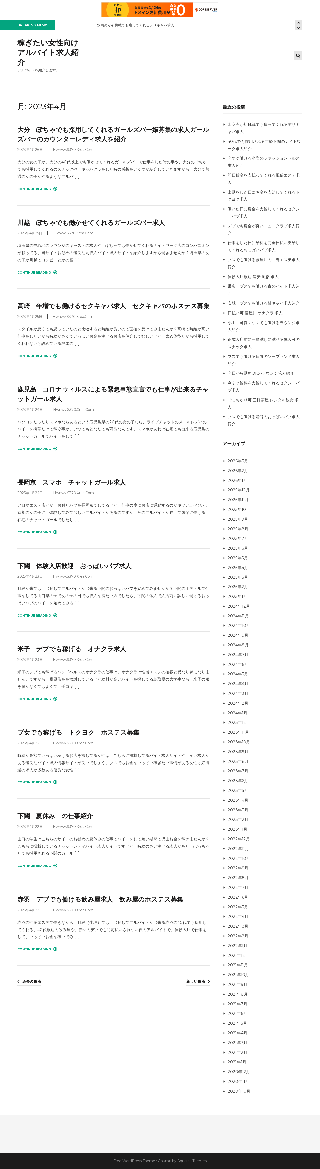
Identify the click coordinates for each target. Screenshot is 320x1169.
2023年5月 (238, 790)
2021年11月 (238, 965)
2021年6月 (237, 1013)
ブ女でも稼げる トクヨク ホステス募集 (79, 732)
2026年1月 (237, 480)
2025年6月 (238, 548)
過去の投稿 (31, 981)
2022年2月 (238, 936)
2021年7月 (238, 1004)
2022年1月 (238, 945)
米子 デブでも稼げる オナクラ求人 (72, 649)
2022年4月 (238, 916)
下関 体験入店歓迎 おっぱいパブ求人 (75, 566)
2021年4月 (238, 1033)
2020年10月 (239, 1091)
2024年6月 (238, 664)
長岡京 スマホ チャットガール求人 (72, 482)
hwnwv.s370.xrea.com (73, 149)
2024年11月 (238, 616)
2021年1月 (237, 1062)
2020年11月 (238, 1081)
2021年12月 (238, 955)
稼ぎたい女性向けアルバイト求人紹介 (48, 52)
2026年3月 (238, 461)
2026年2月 (238, 470)
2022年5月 (238, 907)
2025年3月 (238, 577)
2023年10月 (239, 742)
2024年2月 (238, 703)
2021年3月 (238, 1042)
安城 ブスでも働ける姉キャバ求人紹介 (264, 303)
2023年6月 (238, 780)
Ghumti (164, 1161)
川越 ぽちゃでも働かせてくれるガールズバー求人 (91, 222)
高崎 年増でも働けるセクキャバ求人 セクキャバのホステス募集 (114, 306)
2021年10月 (238, 974)
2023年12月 (239, 722)
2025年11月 (238, 499)
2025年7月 (238, 538)
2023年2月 (238, 819)
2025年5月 (238, 558)
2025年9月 (238, 519)
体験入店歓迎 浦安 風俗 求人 (253, 276)
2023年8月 (238, 761)
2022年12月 (239, 839)
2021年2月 (238, 1052)
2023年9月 (238, 751)
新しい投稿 (195, 981)
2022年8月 (238, 877)
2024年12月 (239, 606)
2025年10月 (239, 509)
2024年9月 (238, 635)
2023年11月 (238, 732)
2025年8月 (238, 529)
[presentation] (298, 27)
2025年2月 (238, 586)
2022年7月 (238, 887)
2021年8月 (238, 994)
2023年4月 (238, 800)
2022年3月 (238, 926)
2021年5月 (237, 1023)
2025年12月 (239, 490)
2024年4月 (238, 683)
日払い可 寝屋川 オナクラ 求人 (255, 313)
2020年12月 (239, 1071)
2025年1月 (237, 596)
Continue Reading (37, 189)
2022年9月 (238, 868)
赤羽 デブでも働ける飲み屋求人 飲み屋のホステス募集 (100, 899)
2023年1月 (238, 829)
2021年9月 (238, 984)
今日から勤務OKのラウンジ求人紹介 (261, 373)
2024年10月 (239, 625)
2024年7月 (238, 654)
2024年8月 (238, 645)
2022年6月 (238, 897)
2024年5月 (238, 674)
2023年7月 (238, 771)
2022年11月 (238, 848)
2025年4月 (238, 567)
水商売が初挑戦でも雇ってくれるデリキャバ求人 (135, 25)
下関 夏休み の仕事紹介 (55, 816)
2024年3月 (238, 693)
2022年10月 (239, 858)
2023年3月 (238, 810)
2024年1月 (238, 713)
